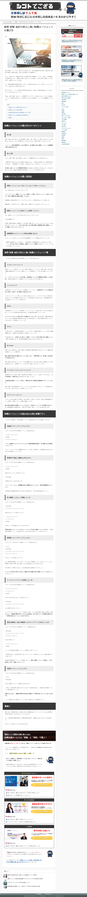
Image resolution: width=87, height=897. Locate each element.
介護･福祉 (64, 126)
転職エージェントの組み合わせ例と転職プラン (19, 115)
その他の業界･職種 (65, 144)
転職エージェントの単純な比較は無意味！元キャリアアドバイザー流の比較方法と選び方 (25, 878)
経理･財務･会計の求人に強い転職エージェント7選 (19, 112)
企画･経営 (64, 113)
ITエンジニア (64, 122)
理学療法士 (64, 142)
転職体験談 (64, 101)
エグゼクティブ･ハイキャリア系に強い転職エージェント (19, 882)
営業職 (63, 110)
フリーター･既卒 (65, 106)
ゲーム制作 (64, 124)
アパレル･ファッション (66, 128)
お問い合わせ (48, 894)
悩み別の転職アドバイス (66, 96)
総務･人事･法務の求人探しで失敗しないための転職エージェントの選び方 (22, 874)
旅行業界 (63, 135)
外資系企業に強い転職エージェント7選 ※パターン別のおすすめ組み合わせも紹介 (24, 886)
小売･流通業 (64, 119)
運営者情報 (39, 894)
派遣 (62, 103)
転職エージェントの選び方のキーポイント (18, 107)
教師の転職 (64, 140)
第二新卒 (63, 104)
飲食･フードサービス (66, 115)
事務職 (63, 112)
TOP (8, 21)
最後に (10, 117)
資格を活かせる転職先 (66, 97)
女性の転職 (64, 99)
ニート (63, 108)
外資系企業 (64, 133)
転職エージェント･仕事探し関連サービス (70, 94)
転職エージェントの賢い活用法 (15, 109)
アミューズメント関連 (66, 117)
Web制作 (63, 120)
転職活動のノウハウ (66, 92)
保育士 (63, 138)
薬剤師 (63, 136)
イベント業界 (64, 129)
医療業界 (63, 131)
